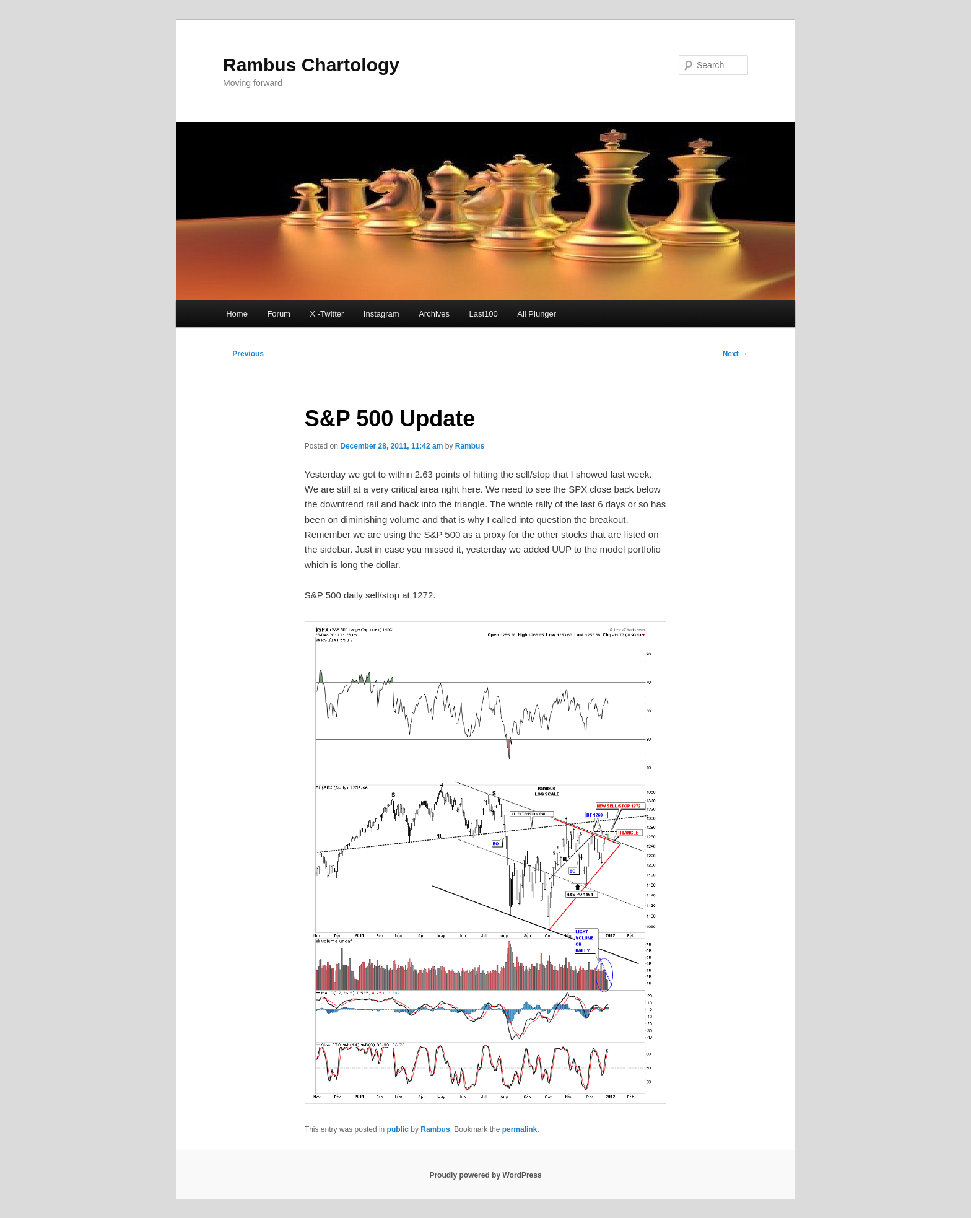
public (398, 1129)
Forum (278, 313)
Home (237, 313)
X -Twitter (327, 313)
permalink (520, 1129)
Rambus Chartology (311, 65)
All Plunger (536, 313)
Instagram (381, 313)
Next (735, 353)
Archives (434, 313)
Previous (243, 353)
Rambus (469, 446)
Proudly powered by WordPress (485, 1175)
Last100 (483, 313)
